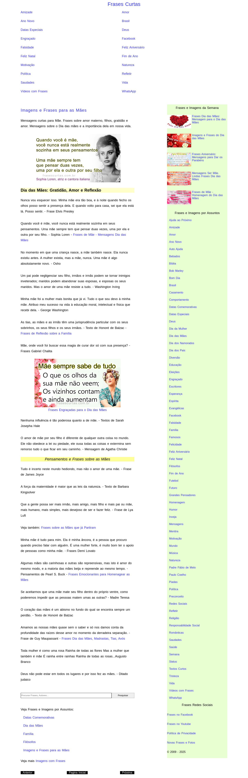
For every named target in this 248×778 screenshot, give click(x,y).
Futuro (173, 487)
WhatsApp (129, 91)
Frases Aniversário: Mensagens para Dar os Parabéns (195, 159)
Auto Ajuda (176, 249)
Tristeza (174, 676)
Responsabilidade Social (184, 625)
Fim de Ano (130, 56)
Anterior (27, 772)
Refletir (127, 73)
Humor (173, 509)
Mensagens (176, 524)
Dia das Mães (178, 335)
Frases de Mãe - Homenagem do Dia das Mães (195, 197)
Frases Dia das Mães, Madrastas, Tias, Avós (93, 638)
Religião (174, 618)
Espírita (173, 401)
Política (26, 73)
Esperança (175, 393)
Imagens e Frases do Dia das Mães (195, 140)
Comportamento (179, 299)
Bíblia (172, 263)
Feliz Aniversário (133, 47)
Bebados (174, 256)
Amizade (26, 12)
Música (173, 553)
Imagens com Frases (50, 761)
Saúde (173, 647)
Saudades (27, 82)
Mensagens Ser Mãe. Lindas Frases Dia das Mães (193, 178)
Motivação (27, 65)
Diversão (174, 357)
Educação (175, 364)
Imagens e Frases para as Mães (54, 110)
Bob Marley (176, 270)
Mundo (173, 545)
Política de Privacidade (181, 733)
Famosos (174, 437)
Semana (174, 654)
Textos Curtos (177, 668)
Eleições (174, 372)
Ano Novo (27, 21)
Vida (125, 82)
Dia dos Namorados (181, 343)
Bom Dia (174, 278)
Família (173, 430)
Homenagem (177, 502)
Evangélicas (176, 408)
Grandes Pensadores (182, 495)
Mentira (173, 531)
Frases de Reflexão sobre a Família (46, 333)
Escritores (175, 386)
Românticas (176, 632)
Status (173, 661)
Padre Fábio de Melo (182, 567)
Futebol (173, 480)
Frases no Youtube (179, 724)
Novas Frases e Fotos (181, 742)
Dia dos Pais (177, 350)
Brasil (126, 21)
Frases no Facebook (180, 714)
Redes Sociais (178, 603)
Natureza (128, 65)
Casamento (176, 292)
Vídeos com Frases (34, 91)
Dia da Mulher (178, 328)
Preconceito (176, 596)
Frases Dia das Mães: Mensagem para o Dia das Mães (196, 121)
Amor (125, 12)
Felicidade (175, 444)
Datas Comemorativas (183, 307)
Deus (125, 30)
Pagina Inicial (77, 772)
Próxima (127, 772)
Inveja (173, 516)
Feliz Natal (28, 56)
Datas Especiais (32, 30)
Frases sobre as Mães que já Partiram (68, 527)
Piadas (173, 582)
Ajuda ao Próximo (180, 220)
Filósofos (174, 466)
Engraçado (28, 38)
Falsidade (27, 47)
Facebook (128, 38)
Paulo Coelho (177, 574)
